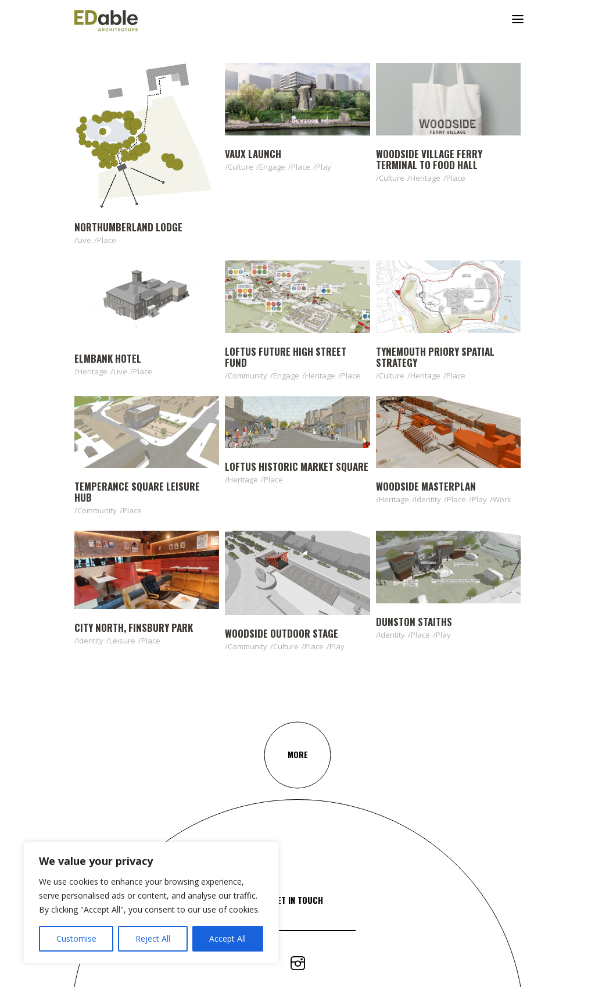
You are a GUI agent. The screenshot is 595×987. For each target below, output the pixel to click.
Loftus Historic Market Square (296, 466)
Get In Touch (297, 899)
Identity (428, 499)
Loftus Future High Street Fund (285, 357)
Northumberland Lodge (128, 227)
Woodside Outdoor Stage (281, 633)
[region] (151, 903)
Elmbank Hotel (107, 358)
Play (323, 167)
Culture (240, 167)
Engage (272, 167)
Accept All (227, 938)
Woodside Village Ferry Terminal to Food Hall (429, 159)
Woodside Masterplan (426, 486)
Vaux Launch (253, 153)
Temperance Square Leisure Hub (137, 492)
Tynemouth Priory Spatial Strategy (435, 357)
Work (502, 499)
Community (247, 375)
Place (106, 240)
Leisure (122, 640)
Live (84, 240)
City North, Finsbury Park (133, 627)
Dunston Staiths (414, 621)
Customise (76, 938)
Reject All (152, 938)
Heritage (425, 178)
